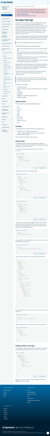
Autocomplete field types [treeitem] (7, 80)
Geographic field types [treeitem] (6, 83)
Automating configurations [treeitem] (5, 110)
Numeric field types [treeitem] (7, 58)
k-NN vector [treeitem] (5, 89)
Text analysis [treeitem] (4, 96)
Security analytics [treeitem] (5, 46)
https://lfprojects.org (40, 432)
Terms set (19, 110)
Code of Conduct (7, 390)
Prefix (18, 111)
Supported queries (19, 74)
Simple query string (21, 120)
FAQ (28, 396)
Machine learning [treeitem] (5, 106)
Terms (18, 108)
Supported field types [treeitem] (7, 52)
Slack (5, 396)
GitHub (5, 394)
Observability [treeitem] (4, 116)
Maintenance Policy (31, 394)
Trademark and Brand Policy (33, 400)
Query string (20, 118)
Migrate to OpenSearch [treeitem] (6, 24)
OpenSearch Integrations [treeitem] (4, 36)
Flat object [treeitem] (6, 73)
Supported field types (19, 6)
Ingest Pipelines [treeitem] (5, 29)
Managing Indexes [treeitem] (5, 26)
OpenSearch (7, 2)
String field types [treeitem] (6, 77)
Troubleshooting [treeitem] (5, 127)
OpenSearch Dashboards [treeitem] (4, 33)
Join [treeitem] (5, 75)
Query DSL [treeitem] (4, 98)
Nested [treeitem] (5, 71)
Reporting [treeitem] (4, 119)
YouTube (5, 414)
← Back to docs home (6, 12)
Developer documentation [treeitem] (5, 131)
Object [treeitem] (5, 70)
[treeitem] (12, 19)
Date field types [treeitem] (6, 62)
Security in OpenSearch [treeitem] (6, 43)
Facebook (6, 418)
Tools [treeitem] (3, 122)
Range (18, 113)
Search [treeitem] (3, 103)
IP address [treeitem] (5, 64)
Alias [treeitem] (4, 54)
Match (18, 115)
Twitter (5, 410)
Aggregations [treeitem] (5, 101)
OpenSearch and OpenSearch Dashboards (5, 8)
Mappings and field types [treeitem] (6, 49)
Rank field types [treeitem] (6, 91)
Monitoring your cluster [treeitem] (5, 114)
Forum (5, 392)
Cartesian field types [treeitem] (6, 87)
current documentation (23, 12)
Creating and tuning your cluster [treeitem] (6, 40)
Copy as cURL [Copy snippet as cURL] (42, 167)
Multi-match (19, 117)
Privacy (28, 402)
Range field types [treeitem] (6, 66)
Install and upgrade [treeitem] (6, 21)
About (28, 390)
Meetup (5, 416)
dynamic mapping (19, 26)
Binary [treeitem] (4, 56)
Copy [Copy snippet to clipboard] (35, 167)
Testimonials (30, 398)
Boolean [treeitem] (5, 60)
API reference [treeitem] (4, 124)
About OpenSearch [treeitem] (5, 18)
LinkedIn (5, 412)
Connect (5, 408)
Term (18, 106)
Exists (18, 122)
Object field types (27, 6)
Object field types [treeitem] (6, 68)
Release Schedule (31, 392)
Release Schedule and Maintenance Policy (26, 15)
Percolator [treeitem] (5, 93)
